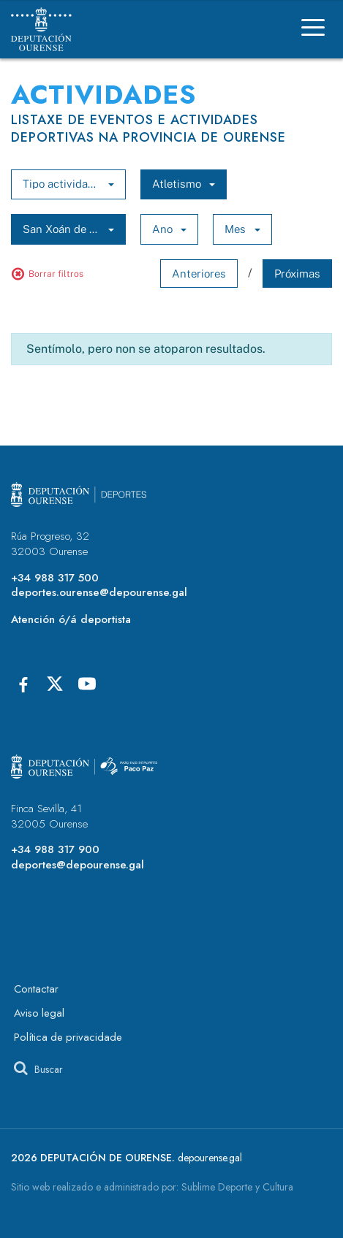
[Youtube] (87, 683)
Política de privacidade (68, 1037)
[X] (55, 683)
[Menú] (313, 29)
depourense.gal (210, 1157)
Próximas (297, 273)
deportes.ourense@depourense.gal (99, 592)
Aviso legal (39, 1013)
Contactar (36, 989)
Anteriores (199, 273)
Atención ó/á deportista (71, 619)
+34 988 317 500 (55, 578)
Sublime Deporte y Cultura (237, 1187)
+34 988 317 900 (55, 849)
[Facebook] (22, 683)
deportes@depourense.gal (77, 865)
